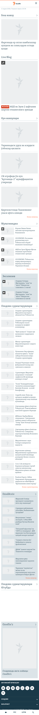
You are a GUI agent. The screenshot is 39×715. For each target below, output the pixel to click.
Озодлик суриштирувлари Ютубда (19, 586)
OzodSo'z (19, 624)
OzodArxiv (19, 494)
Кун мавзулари (19, 118)
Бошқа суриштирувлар (30, 487)
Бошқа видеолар (32, 269)
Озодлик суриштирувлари (19, 306)
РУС (14, 712)
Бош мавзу (19, 15)
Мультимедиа (19, 223)
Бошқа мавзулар (32, 217)
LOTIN (24, 712)
